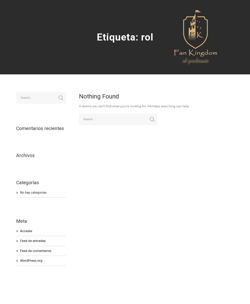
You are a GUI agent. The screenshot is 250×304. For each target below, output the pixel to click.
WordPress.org (31, 261)
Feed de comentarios (35, 251)
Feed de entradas (33, 241)
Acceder (26, 231)
